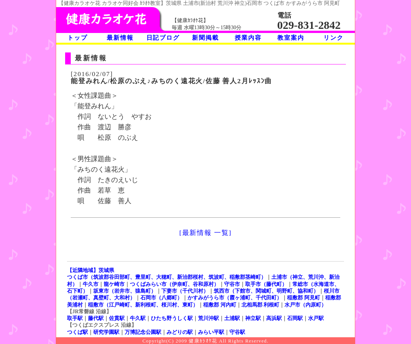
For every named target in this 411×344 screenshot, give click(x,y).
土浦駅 (232, 318)
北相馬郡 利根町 (260, 305)
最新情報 (120, 37)
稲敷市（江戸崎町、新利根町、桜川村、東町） (143, 305)
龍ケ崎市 (114, 284)
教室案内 (290, 37)
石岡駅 (295, 318)
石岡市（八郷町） (161, 298)
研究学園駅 (106, 332)
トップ (77, 37)
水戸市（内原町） (305, 305)
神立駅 (253, 318)
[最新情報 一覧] (205, 232)
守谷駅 (237, 332)
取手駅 (75, 318)
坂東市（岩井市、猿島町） (124, 291)
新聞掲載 (205, 37)
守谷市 (232, 284)
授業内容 (248, 37)
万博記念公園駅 (143, 332)
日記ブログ (163, 37)
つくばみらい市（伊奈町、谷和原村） (174, 284)
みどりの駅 (180, 332)
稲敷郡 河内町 (219, 305)
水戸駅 (316, 318)
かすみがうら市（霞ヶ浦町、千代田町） (235, 298)
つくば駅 (77, 332)
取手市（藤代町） (266, 284)
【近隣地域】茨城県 (90, 270)
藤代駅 (96, 318)
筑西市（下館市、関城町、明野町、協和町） (266, 291)
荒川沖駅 (208, 318)
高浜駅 (274, 318)
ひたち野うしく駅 (172, 318)
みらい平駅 (211, 332)
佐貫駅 (117, 318)
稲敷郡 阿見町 (303, 298)
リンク (333, 37)
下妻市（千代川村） (184, 291)
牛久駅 (138, 318)
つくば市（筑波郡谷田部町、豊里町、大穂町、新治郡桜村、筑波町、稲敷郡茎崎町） (166, 277)
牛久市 (90, 284)
